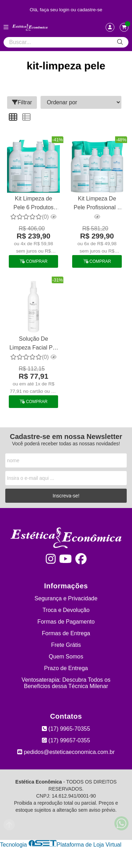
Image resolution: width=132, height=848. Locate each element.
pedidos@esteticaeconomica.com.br (66, 752)
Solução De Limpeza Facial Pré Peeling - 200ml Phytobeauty (34, 344)
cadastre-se (89, 9)
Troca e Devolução (66, 610)
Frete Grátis (66, 645)
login (65, 9)
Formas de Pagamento (66, 622)
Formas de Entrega (66, 633)
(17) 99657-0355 (66, 740)
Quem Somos (66, 657)
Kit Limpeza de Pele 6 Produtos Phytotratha (33, 204)
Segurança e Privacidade (66, 598)
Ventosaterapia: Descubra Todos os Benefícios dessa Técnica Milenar (65, 683)
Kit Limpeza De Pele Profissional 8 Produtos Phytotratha (97, 204)
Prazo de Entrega (66, 668)
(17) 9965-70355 (66, 729)
